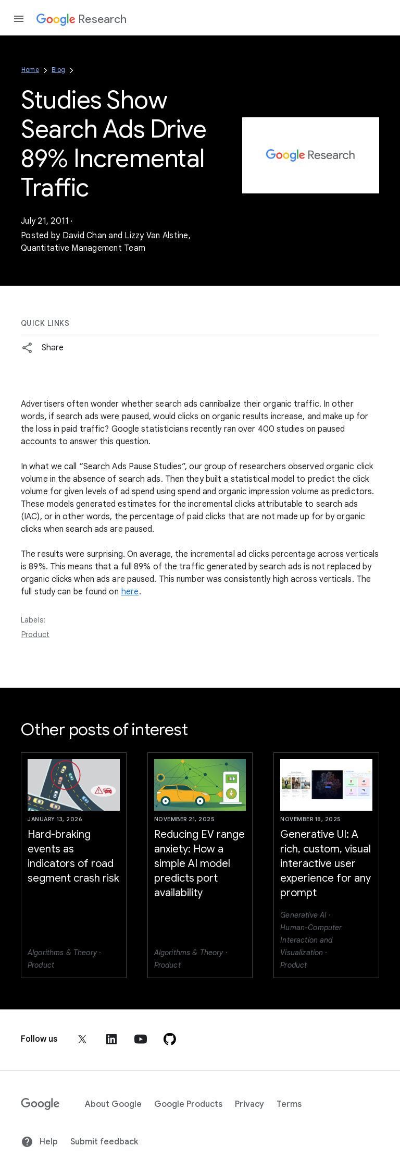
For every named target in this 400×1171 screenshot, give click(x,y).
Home (30, 70)
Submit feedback (104, 1142)
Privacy (249, 1104)
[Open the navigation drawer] (18, 18)
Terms (289, 1104)
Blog (58, 70)
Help (39, 1142)
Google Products (188, 1104)
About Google (113, 1104)
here (130, 592)
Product (35, 634)
